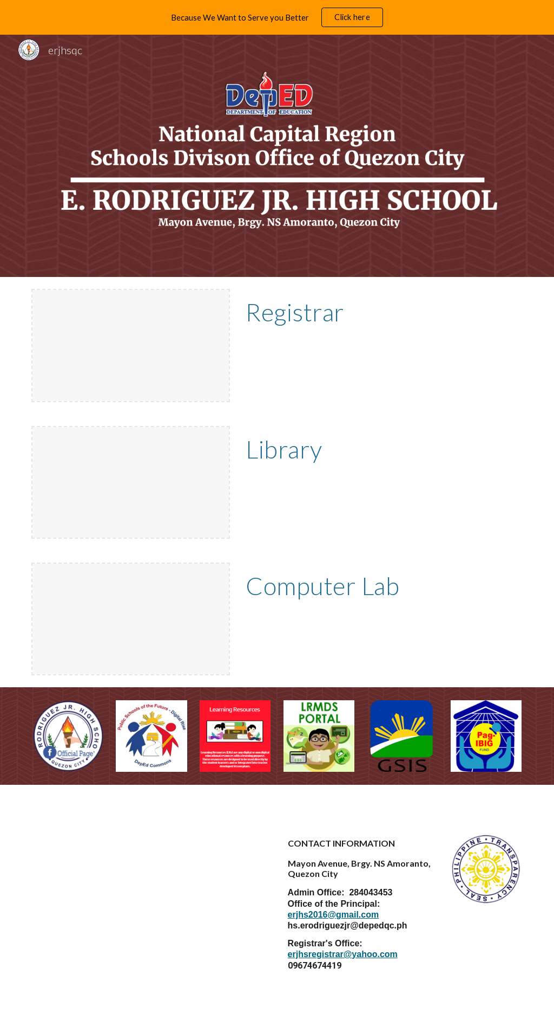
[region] (277, 17)
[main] (381, 312)
